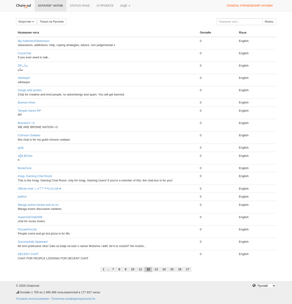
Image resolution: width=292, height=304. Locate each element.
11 (140, 269)
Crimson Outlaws (29, 135)
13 (156, 269)
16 (179, 269)
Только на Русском (51, 21)
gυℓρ (21, 147)
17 (187, 269)
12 (148, 269)
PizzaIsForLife (27, 229)
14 (164, 269)
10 (132, 269)
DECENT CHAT (28, 254)
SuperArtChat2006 (30, 217)
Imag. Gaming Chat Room (35, 176)
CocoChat (24, 53)
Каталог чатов (50, 5)
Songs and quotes (30, 90)
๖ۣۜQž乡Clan (25, 155)
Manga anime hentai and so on (38, 204)
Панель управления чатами (250, 5)
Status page (80, 5)
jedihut (22, 196)
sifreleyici (24, 78)
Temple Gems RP (29, 110)
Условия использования (32, 298)
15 (171, 269)
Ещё (125, 5)
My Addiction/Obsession (34, 41)
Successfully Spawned (32, 241)
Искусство (26, 21)
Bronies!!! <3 (26, 123)
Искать (269, 21)
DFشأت (23, 65)
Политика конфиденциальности (73, 298)
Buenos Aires (26, 102)
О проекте (105, 5)
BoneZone (24, 168)
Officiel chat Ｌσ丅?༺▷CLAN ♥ (39, 188)
